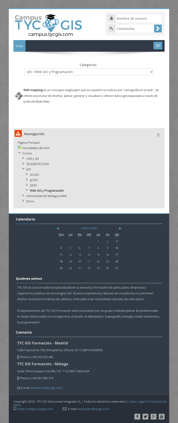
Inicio (19, 46)
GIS (28, 169)
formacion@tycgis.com (46, 388)
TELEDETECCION (37, 164)
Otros (30, 201)
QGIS (33, 185)
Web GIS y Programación (47, 190)
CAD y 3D (32, 158)
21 (89, 261)
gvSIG (34, 180)
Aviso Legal (137, 401)
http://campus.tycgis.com (35, 409)
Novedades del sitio (36, 148)
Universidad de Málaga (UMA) (46, 196)
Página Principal (28, 142)
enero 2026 (89, 228)
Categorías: (88, 65)
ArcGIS (34, 174)
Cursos (27, 153)
